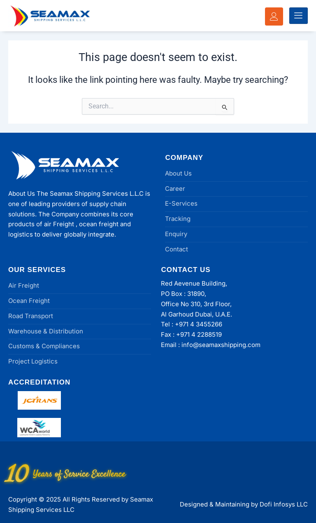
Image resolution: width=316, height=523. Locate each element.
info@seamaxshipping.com (220, 345)
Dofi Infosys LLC (284, 504)
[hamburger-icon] (298, 15)
